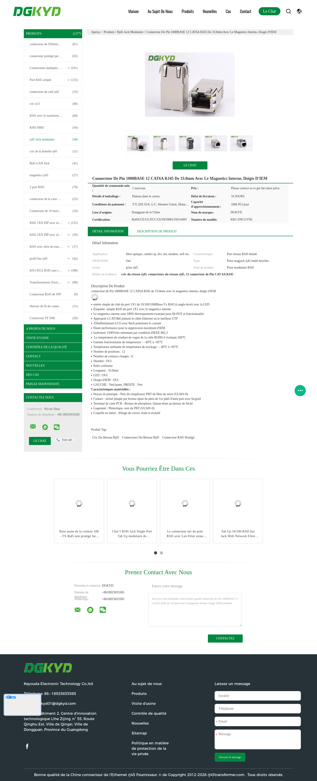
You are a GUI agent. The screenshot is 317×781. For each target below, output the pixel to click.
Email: (50, 703)
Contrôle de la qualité (46, 347)
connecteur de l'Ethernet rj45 (54, 44)
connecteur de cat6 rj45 (54, 92)
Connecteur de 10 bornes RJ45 (54, 211)
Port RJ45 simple (54, 80)
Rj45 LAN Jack (54, 163)
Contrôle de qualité (149, 713)
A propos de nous (40, 328)
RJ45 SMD (54, 127)
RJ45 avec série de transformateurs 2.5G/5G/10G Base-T (54, 247)
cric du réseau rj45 (105, 437)
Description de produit (157, 231)
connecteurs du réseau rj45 (140, 437)
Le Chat (269, 11)
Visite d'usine (37, 338)
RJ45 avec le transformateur (54, 115)
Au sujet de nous (160, 11)
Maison (133, 11)
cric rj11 (54, 104)
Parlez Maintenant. (43, 384)
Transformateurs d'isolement (54, 282)
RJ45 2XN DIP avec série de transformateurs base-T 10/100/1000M (54, 235)
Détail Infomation (108, 231)
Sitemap (139, 733)
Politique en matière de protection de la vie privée (150, 748)
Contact (245, 11)
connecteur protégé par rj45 (54, 56)
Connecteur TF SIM (54, 318)
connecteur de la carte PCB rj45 (54, 199)
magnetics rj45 (54, 175)
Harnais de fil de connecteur (54, 306)
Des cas (32, 374)
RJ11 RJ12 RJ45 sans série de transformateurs (54, 270)
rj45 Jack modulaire (54, 139)
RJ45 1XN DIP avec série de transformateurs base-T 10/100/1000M (54, 223)
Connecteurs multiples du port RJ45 (54, 68)
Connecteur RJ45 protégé (178, 437)
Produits (188, 11)
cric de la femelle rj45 (54, 151)
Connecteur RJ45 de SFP (54, 294)
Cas (228, 11)
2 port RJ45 (54, 187)
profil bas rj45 (54, 258)
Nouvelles (210, 11)
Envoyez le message (230, 757)
